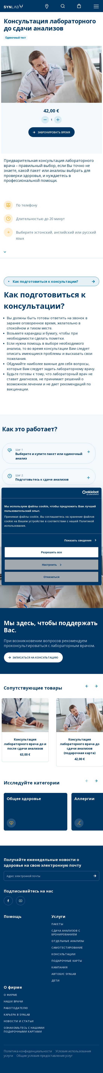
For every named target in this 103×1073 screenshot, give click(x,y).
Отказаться (51, 576)
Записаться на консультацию (33, 657)
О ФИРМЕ (10, 995)
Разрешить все (51, 552)
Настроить (51, 564)
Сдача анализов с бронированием (66, 932)
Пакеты (57, 924)
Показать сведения (78, 540)
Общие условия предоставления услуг (45, 1056)
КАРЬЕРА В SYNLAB (17, 1014)
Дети (56, 980)
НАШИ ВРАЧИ (13, 1001)
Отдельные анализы (68, 941)
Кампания (60, 967)
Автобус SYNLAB (64, 974)
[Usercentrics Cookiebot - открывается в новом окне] (82, 493)
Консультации (63, 954)
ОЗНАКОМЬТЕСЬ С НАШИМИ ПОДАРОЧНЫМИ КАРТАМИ (24, 1029)
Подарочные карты (67, 960)
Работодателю (16, 1008)
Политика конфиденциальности (28, 1051)
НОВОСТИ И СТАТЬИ (19, 1021)
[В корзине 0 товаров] (79, 6)
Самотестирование (67, 947)
